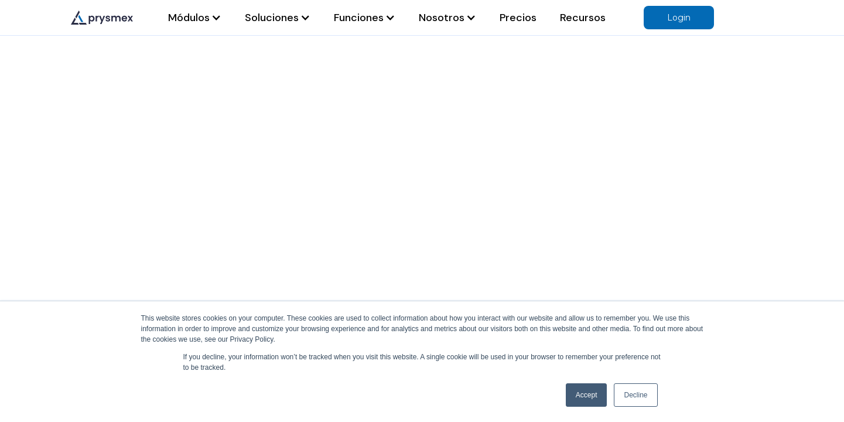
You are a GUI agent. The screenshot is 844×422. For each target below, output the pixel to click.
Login (679, 17)
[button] (194, 17)
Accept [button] (586, 395)
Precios (518, 18)
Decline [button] (635, 395)
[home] (102, 17)
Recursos (583, 18)
